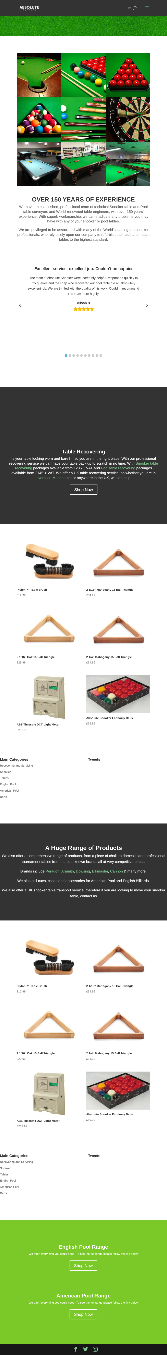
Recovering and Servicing (16, 765)
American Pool (9, 790)
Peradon (52, 871)
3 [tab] (73, 355)
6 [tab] (85, 355)
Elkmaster (100, 871)
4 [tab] (77, 355)
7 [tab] (89, 355)
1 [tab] (66, 355)
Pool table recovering (118, 468)
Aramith (67, 871)
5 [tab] (81, 355)
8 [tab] (93, 355)
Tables (4, 778)
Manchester (62, 478)
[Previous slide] (20, 306)
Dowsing (83, 871)
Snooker (5, 771)
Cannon (116, 871)
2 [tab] (70, 355)
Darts (3, 796)
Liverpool (43, 478)
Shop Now (83, 489)
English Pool (8, 784)
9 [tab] (97, 355)
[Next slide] (147, 306)
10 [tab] (100, 355)
